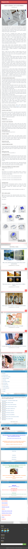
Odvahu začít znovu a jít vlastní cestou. (7, 418)
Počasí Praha (14, 451)
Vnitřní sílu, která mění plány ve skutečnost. (8, 412)
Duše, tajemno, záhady (6, 381)
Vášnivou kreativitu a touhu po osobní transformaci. (9, 404)
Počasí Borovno (14, 459)
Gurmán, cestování (5, 386)
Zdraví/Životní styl (14, 7)
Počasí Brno (14, 455)
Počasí (25, 528)
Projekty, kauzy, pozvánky (6, 376)
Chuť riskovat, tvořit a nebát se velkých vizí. (8, 410)
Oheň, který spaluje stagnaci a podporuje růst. (8, 408)
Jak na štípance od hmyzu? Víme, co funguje (14, 325)
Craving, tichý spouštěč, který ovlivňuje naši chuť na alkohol (14, 346)
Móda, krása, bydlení (6, 378)
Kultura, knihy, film (5, 375)
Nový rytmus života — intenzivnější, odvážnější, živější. (9, 400)
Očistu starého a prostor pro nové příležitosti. (8, 414)
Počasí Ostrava (14, 457)
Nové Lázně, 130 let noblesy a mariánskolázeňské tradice (14, 305)
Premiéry (4, 389)
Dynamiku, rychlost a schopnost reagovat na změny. (9, 406)
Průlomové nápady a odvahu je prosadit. (7, 402)
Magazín (4, 373)
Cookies (4, 391)
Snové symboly (5, 383)
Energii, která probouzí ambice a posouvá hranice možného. (10, 416)
